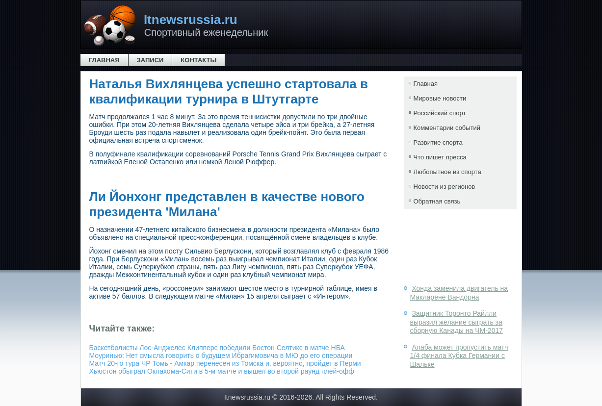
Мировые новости (440, 98)
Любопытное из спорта (447, 172)
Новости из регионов (444, 186)
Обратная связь (437, 201)
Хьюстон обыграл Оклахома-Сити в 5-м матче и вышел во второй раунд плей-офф (221, 371)
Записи (150, 60)
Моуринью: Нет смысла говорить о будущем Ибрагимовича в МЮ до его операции (221, 355)
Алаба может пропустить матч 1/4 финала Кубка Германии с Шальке (459, 355)
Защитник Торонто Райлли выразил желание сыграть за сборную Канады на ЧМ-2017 (456, 321)
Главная (104, 60)
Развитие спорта (438, 142)
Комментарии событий (447, 127)
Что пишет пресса (440, 157)
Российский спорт (440, 113)
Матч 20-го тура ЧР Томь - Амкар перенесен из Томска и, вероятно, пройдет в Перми (225, 363)
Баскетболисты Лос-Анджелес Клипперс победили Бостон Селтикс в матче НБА (217, 348)
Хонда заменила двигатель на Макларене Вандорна (459, 292)
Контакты (198, 60)
